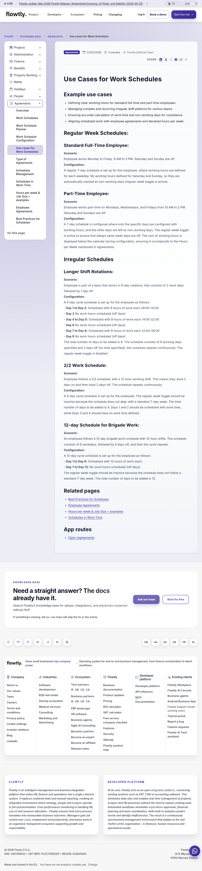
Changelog (115, 14)
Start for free (175, 599)
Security (108, 734)
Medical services (50, 706)
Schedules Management (25, 172)
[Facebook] (176, 60)
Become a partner (82, 731)
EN (146, 642)
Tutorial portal (176, 716)
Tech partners (80, 684)
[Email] (181, 60)
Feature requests (178, 727)
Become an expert (82, 737)
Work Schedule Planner (26, 127)
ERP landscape (80, 708)
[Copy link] (186, 60)
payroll (13, 811)
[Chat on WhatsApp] (194, 851)
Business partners (82, 696)
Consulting (46, 712)
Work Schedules (27, 118)
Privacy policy (16, 718)
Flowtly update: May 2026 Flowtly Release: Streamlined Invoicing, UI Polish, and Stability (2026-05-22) (81, 3)
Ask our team (146, 599)
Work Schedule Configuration (26, 138)
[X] (165, 60)
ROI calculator (112, 706)
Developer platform (147, 686)
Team (10, 696)
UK (156, 642)
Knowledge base (30, 36)
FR (184, 642)
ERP (141, 794)
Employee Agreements (24, 209)
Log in (141, 14)
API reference (144, 691)
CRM (148, 794)
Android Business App (182, 701)
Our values (14, 691)
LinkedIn (12, 741)
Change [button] (92, 864)
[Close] (147, 3)
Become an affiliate (83, 743)
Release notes (80, 748)
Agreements (55, 36)
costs (27, 819)
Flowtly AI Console (179, 690)
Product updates (113, 695)
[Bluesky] (171, 60)
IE (72, 689)
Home (15, 82)
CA (88, 689)
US (82, 689)
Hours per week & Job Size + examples (28, 196)
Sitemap (108, 739)
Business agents (81, 720)
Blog (9, 735)
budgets (77, 802)
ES (165, 642)
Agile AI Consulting (83, 725)
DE (174, 642)
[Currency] (190, 3)
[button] (35, 15)
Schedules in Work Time (24, 183)
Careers (12, 702)
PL (193, 642)
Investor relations (18, 729)
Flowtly (8, 36)
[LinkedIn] (160, 60)
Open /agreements (81, 537)
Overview (22, 110)
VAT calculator (112, 712)
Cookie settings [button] (17, 724)
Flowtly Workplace (179, 685)
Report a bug (176, 721)
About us (12, 685)
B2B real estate (48, 695)
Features (108, 728)
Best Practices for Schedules (28, 220)
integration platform (163, 790)
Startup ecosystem (51, 701)
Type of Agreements (24, 161)
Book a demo (158, 14)
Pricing (97, 14)
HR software (79, 714)
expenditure (156, 807)
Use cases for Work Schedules (27, 149)
